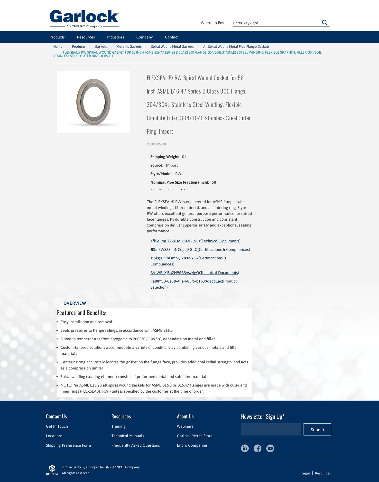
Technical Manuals (127, 436)
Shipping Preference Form (68, 445)
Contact (171, 37)
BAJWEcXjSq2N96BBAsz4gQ (194, 272)
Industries (115, 37)
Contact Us (56, 416)
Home (58, 46)
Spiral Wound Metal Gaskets (172, 46)
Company (144, 37)
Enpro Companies (192, 445)
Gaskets (101, 46)
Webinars (185, 426)
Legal (305, 473)
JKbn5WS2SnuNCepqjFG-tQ (200, 249)
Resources (86, 37)
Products (57, 37)
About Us (185, 416)
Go (325, 22)
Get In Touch (57, 426)
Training (118, 426)
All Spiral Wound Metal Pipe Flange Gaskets (236, 46)
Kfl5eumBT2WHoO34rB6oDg (195, 241)
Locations (54, 436)
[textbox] (281, 23)
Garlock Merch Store (194, 436)
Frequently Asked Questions (135, 445)
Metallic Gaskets (129, 46)
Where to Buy (212, 22)
